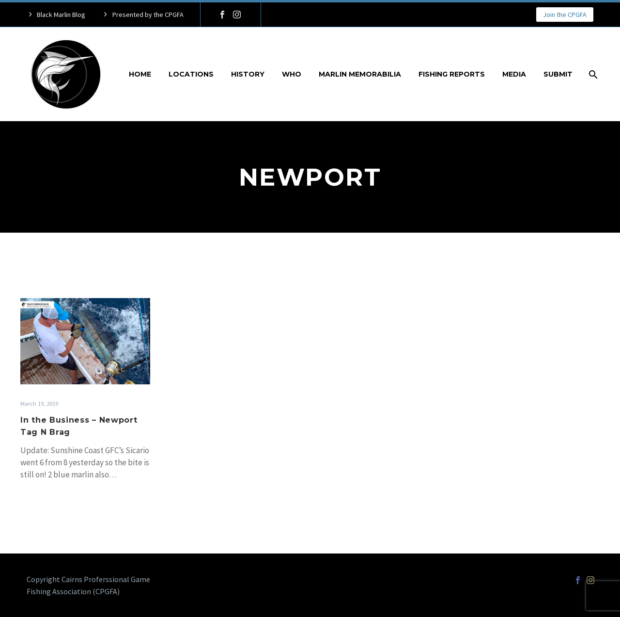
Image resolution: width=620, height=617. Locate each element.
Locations (191, 74)
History (247, 74)
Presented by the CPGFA (148, 14)
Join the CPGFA (565, 14)
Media (514, 74)
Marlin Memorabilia (360, 74)
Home (140, 74)
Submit (558, 74)
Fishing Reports (451, 74)
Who (291, 74)
